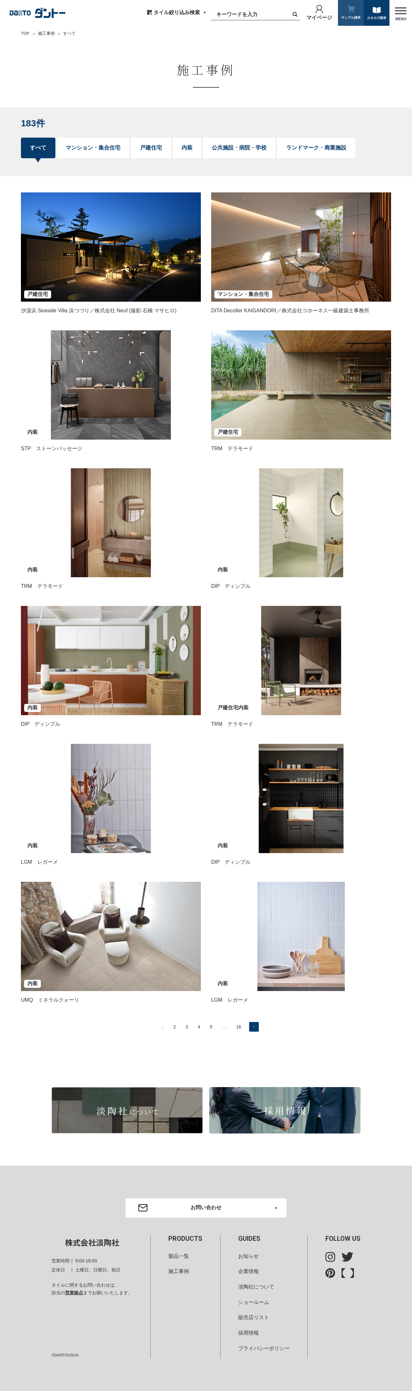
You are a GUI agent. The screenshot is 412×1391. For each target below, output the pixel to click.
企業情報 (248, 1271)
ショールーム (253, 1302)
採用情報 (248, 1333)
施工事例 (46, 33)
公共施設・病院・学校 (239, 148)
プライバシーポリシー (264, 1348)
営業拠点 (74, 1292)
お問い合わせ (206, 1207)
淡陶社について (256, 1286)
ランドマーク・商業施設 (316, 148)
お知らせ (248, 1256)
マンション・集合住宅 (93, 148)
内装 (187, 148)
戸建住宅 (151, 148)
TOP (25, 33)
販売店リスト (253, 1317)
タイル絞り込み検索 (177, 12)
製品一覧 (178, 1256)
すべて (38, 148)
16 (238, 1027)
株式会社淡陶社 (92, 1242)
